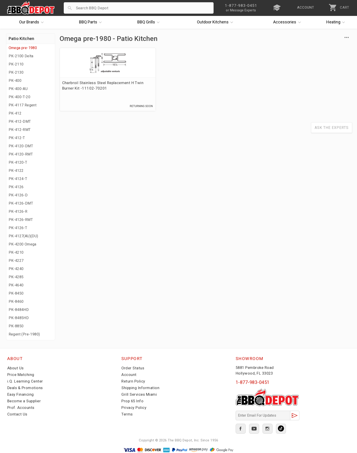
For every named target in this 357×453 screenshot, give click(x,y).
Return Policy (133, 381)
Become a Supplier (24, 401)
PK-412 (15, 113)
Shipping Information (140, 387)
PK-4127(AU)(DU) (23, 236)
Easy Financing (20, 394)
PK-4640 (16, 285)
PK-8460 (16, 301)
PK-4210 (16, 252)
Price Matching (20, 374)
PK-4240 (16, 269)
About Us (15, 368)
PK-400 (15, 80)
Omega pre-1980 (23, 48)
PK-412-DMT (20, 121)
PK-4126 (16, 187)
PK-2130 (16, 72)
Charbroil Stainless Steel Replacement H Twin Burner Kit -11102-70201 (89, 88)
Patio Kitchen (21, 38)
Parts (91, 22)
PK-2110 (16, 64)
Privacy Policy (133, 407)
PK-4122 (16, 170)
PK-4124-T (18, 179)
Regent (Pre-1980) (24, 334)
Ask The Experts (332, 128)
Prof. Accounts (21, 407)
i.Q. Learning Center (25, 381)
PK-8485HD (19, 318)
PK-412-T (17, 138)
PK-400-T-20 (19, 97)
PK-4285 (16, 277)
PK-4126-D (18, 195)
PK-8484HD (19, 310)
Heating (336, 22)
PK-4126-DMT (21, 203)
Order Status (133, 368)
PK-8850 (16, 326)
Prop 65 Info (132, 401)
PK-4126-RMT (21, 220)
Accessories (288, 22)
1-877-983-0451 (253, 382)
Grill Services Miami (139, 394)
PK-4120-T (18, 162)
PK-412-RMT (20, 130)
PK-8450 (16, 293)
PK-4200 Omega (22, 244)
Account (129, 374)
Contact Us (17, 414)
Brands (32, 22)
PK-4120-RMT (21, 154)
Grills (149, 22)
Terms (127, 414)
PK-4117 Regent (23, 105)
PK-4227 (16, 260)
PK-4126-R (18, 211)
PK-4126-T (18, 228)
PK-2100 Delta (21, 56)
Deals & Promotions (25, 387)
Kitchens (216, 22)
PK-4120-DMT (21, 146)
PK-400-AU (18, 89)
